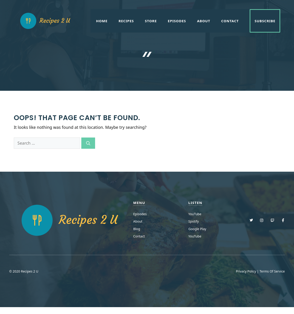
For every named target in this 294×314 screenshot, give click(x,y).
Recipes (126, 21)
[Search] (88, 143)
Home (101, 21)
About (203, 21)
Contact (230, 21)
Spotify (193, 221)
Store (151, 21)
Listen (195, 202)
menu (139, 202)
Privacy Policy (246, 271)
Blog (136, 229)
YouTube (194, 214)
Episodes (177, 21)
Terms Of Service (272, 271)
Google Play (197, 229)
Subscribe (264, 21)
